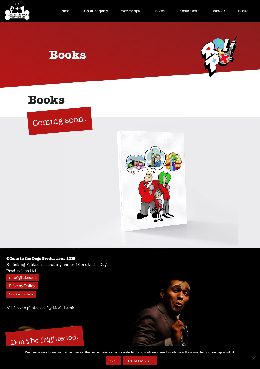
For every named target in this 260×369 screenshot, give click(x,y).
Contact (218, 11)
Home (64, 11)
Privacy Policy (22, 285)
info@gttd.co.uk (23, 277)
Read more (140, 361)
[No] (254, 357)
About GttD (189, 11)
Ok (113, 361)
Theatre (159, 11)
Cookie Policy (21, 294)
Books (243, 11)
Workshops (130, 11)
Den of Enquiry (95, 11)
